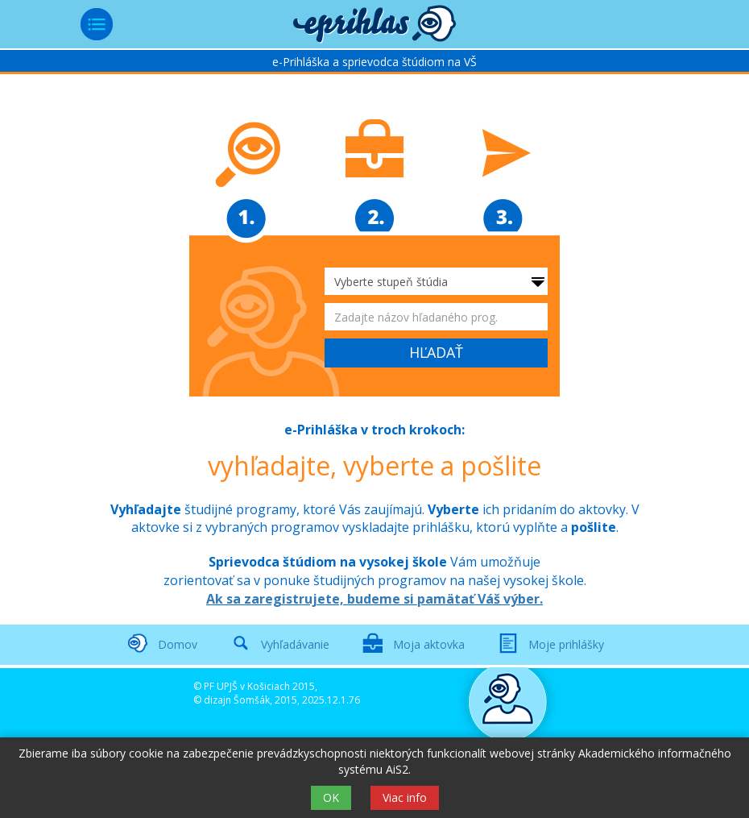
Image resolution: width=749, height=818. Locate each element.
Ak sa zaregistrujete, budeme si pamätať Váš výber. (374, 599)
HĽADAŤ (436, 352)
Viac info (405, 797)
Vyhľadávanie (295, 644)
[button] (374, 24)
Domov (177, 644)
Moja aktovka (429, 644)
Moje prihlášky (566, 644)
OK (331, 797)
